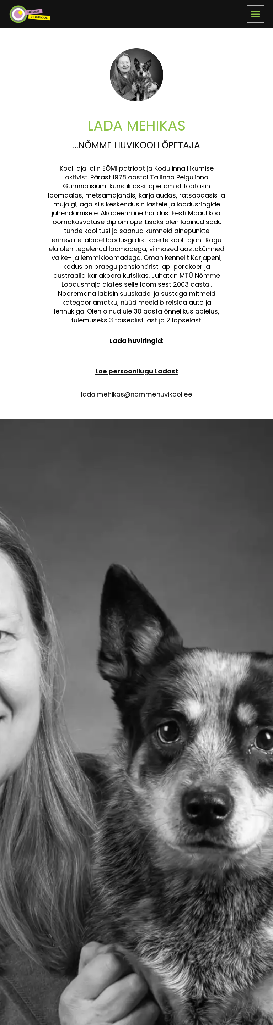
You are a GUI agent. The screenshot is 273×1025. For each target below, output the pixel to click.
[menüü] (255, 14)
